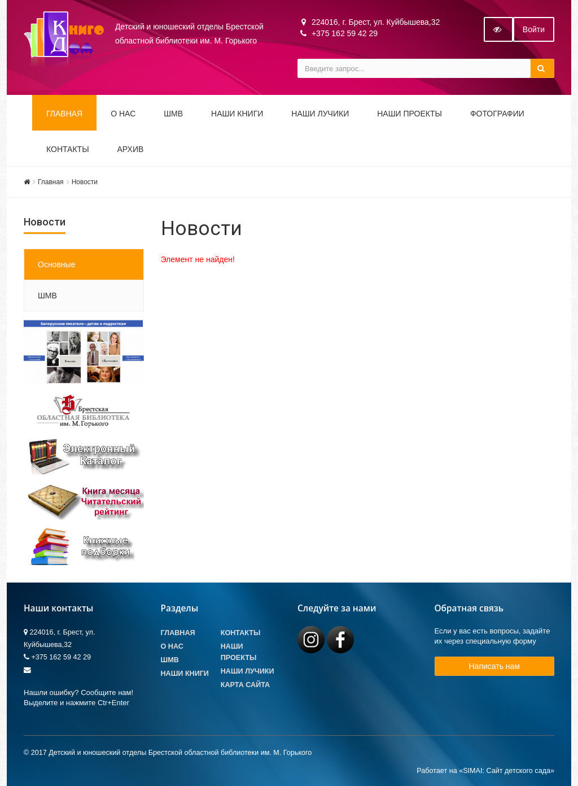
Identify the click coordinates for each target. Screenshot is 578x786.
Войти (534, 29)
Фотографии (497, 113)
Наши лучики (247, 671)
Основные (56, 264)
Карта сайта (245, 685)
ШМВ (173, 113)
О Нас (172, 646)
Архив (130, 149)
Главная (64, 113)
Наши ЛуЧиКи (320, 113)
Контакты (67, 149)
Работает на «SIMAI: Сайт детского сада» (485, 771)
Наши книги (237, 113)
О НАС (123, 113)
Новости (85, 182)
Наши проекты (409, 113)
